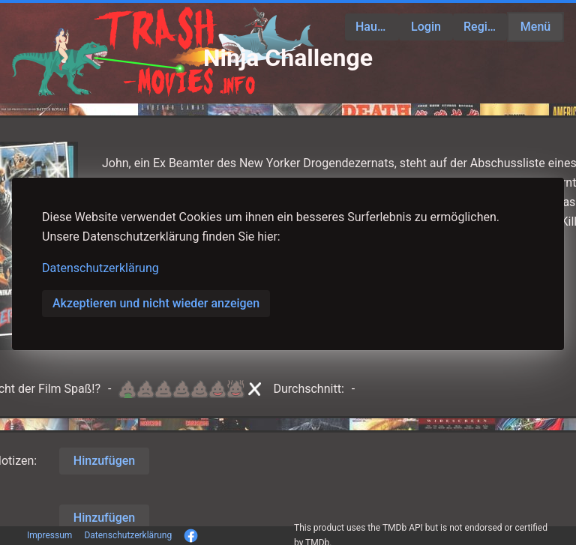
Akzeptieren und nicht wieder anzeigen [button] (156, 303)
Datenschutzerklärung (100, 268)
